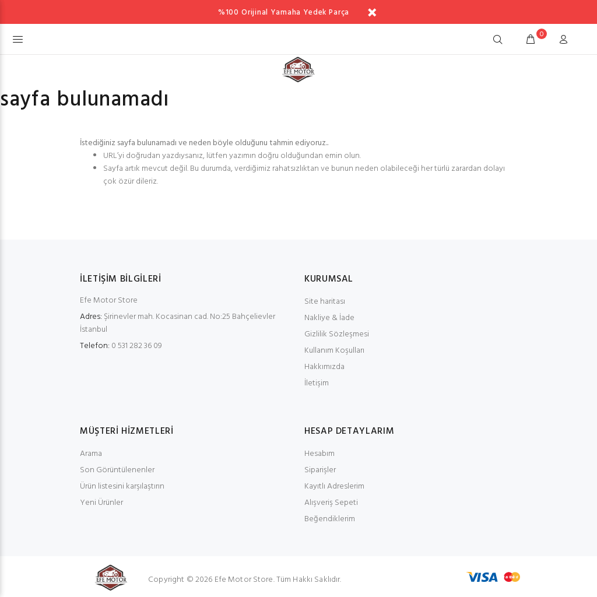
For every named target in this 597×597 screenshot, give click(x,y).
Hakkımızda (324, 367)
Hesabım (319, 454)
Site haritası (324, 301)
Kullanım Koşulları (334, 350)
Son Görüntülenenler (117, 470)
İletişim (316, 383)
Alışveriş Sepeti (331, 503)
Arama (91, 454)
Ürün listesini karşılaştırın (122, 486)
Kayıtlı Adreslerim (334, 486)
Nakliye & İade (329, 318)
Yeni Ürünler (101, 503)
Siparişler (320, 470)
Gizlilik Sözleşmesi (336, 334)
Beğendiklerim (329, 519)
